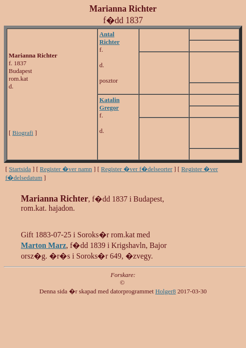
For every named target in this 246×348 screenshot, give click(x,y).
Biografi (23, 132)
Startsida (20, 169)
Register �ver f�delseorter (136, 169)
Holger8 (165, 291)
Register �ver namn (66, 169)
